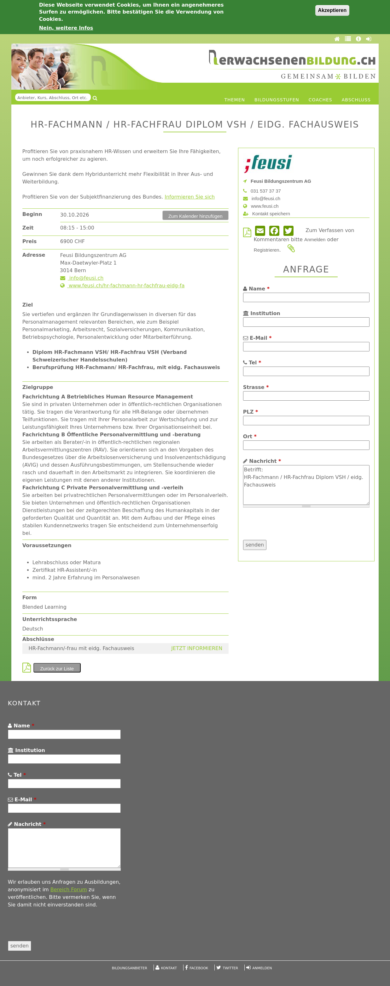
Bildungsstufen (276, 99)
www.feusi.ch (261, 206)
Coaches (320, 99)
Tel (252, 363)
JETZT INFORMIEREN (196, 648)
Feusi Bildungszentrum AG (277, 181)
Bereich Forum (68, 890)
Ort (250, 436)
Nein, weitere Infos (66, 28)
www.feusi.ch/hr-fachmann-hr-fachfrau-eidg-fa (122, 286)
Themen (234, 99)
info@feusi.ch (82, 278)
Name (256, 289)
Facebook (198, 968)
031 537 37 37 (262, 191)
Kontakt (169, 968)
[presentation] (291, 527)
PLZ (250, 412)
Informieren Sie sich (190, 197)
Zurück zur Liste (57, 668)
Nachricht (262, 461)
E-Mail (257, 338)
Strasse (256, 387)
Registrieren (266, 250)
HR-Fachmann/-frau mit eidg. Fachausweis (81, 648)
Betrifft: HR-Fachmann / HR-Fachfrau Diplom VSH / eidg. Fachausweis (306, 485)
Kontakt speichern (266, 213)
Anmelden (315, 239)
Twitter (230, 968)
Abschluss (356, 99)
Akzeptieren (332, 10)
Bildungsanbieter (129, 968)
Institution (261, 313)
